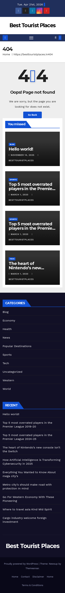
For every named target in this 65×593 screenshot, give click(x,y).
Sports (13, 180)
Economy (9, 320)
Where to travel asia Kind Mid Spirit (27, 509)
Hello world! (21, 149)
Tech (12, 259)
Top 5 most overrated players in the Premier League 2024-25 (31, 228)
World (7, 389)
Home (6, 54)
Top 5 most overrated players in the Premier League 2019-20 (31, 189)
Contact (25, 576)
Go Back (32, 115)
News (6, 337)
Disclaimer (38, 576)
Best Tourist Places (33, 25)
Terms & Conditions (32, 585)
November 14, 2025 (23, 155)
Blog (12, 144)
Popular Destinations (17, 346)
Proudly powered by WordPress (21, 563)
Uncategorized (12, 371)
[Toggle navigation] (31, 37)
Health (7, 329)
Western (8, 380)
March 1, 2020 (20, 194)
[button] (55, 37)
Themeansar (32, 568)
